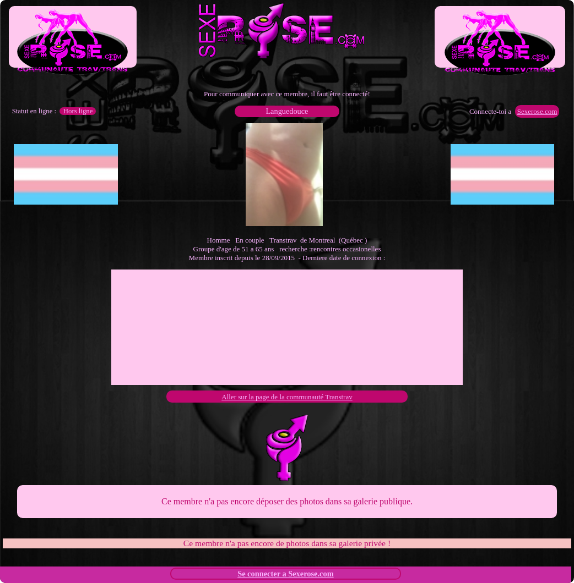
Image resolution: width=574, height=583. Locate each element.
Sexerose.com (537, 111)
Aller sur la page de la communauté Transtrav (286, 397)
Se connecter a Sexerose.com (285, 573)
